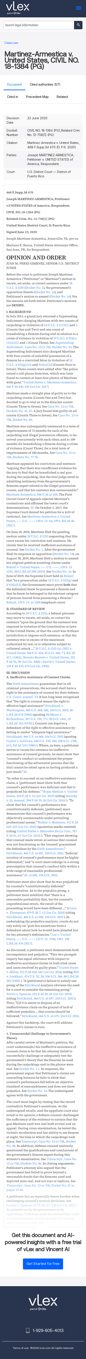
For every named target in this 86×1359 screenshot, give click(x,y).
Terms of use (20, 1347)
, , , (40, 520)
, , (34, 736)
